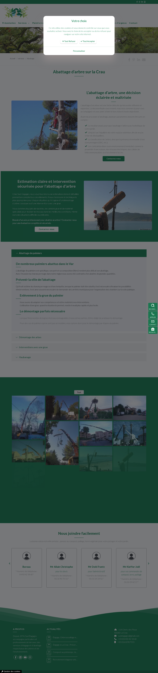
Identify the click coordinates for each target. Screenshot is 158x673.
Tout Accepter (88, 41)
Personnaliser (79, 51)
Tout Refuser (68, 41)
